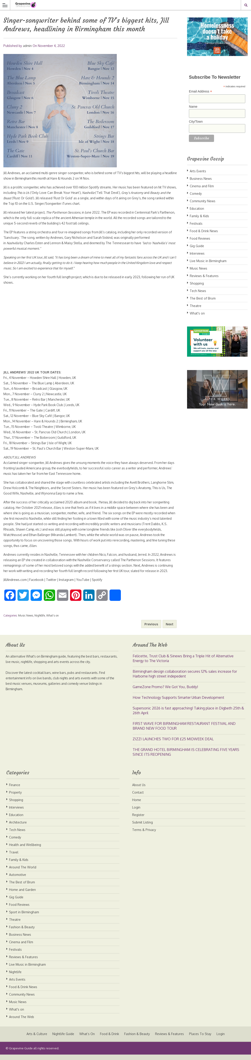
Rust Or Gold (35, 198)
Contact (138, 798)
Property (15, 798)
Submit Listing (142, 828)
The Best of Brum (203, 298)
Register (138, 820)
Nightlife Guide (62, 1039)
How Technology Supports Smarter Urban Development (178, 703)
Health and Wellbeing (25, 850)
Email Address (200, 91)
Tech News (198, 291)
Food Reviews (200, 238)
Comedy (196, 193)
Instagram (67, 585)
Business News (201, 178)
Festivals (196, 223)
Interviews (197, 253)
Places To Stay (201, 1039)
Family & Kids (199, 216)
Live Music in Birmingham (208, 261)
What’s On (86, 1039)
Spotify (99, 585)
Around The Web (21, 1022)
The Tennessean (122, 243)
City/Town (196, 121)
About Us (139, 790)
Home (136, 805)
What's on (52, 621)
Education (197, 208)
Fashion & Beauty (22, 932)
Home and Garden (22, 895)
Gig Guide (197, 246)
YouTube (84, 585)
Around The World (22, 873)
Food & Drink (109, 1039)
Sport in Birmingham (24, 917)
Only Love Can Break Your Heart (68, 193)
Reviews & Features (204, 276)
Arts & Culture (36, 1039)
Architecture (18, 828)
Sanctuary (15, 237)
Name (193, 106)
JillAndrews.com (15, 585)
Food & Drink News (204, 231)
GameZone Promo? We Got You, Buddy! (165, 692)
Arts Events (198, 171)
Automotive (17, 880)
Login (136, 813)
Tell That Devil (121, 193)
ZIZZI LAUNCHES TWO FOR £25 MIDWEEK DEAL (173, 744)
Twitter (52, 585)
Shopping (197, 283)
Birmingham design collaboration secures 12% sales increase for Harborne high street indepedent (185, 679)
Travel (13, 858)
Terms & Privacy (144, 835)
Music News (25, 621)
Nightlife (39, 621)
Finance (14, 790)
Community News (202, 201)
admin (27, 46)
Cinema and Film (202, 186)
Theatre (195, 306)
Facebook (37, 585)
